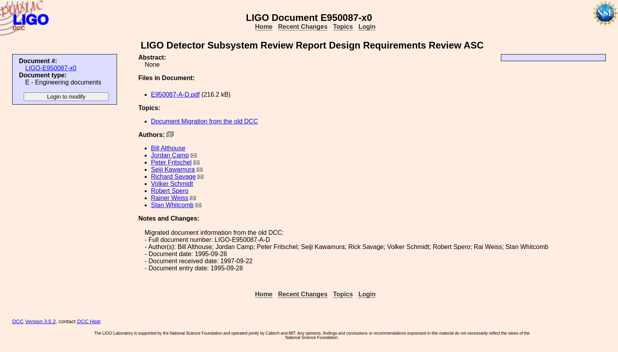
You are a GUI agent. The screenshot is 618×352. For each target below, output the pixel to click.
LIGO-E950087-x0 (50, 68)
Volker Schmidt (172, 183)
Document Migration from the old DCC (204, 121)
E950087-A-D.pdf (175, 94)
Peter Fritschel (171, 162)
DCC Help (89, 321)
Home (263, 26)
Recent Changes (303, 26)
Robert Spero (169, 190)
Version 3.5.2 (40, 321)
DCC (18, 321)
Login (367, 26)
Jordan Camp (170, 155)
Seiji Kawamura (173, 169)
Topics (343, 26)
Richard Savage (173, 176)
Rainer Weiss (169, 198)
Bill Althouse (168, 148)
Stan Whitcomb (172, 205)
